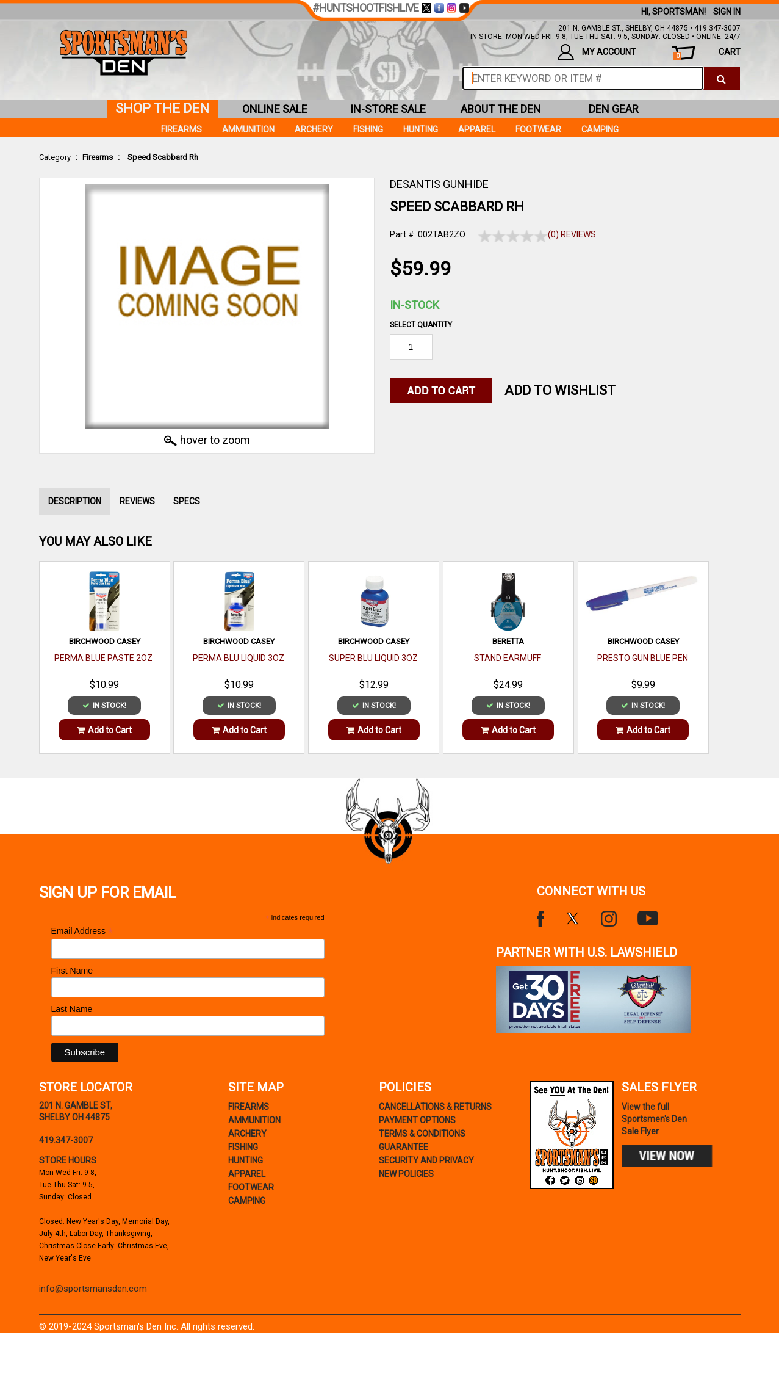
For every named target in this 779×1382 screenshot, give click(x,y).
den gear (614, 109)
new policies (406, 1174)
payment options (417, 1120)
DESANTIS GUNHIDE (439, 184)
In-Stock (414, 304)
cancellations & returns (435, 1107)
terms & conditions (422, 1133)
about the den (501, 109)
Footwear (538, 129)
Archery (314, 129)
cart (706, 53)
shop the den (162, 108)
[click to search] (721, 78)
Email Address (82, 931)
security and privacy (426, 1160)
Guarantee (403, 1147)
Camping (600, 129)
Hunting (420, 129)
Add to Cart (104, 730)
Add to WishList (560, 390)
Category (55, 157)
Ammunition (248, 129)
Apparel (476, 129)
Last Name (72, 1009)
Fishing (368, 129)
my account (597, 52)
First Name (72, 970)
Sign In (727, 11)
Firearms (97, 157)
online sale (274, 109)
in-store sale (388, 109)
